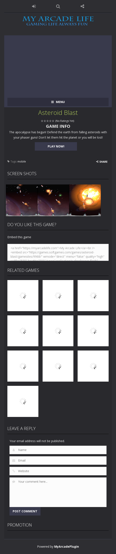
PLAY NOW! (56, 146)
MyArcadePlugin (66, 546)
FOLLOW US (82, 6)
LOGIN (34, 6)
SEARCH (58, 6)
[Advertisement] (58, 65)
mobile (22, 161)
